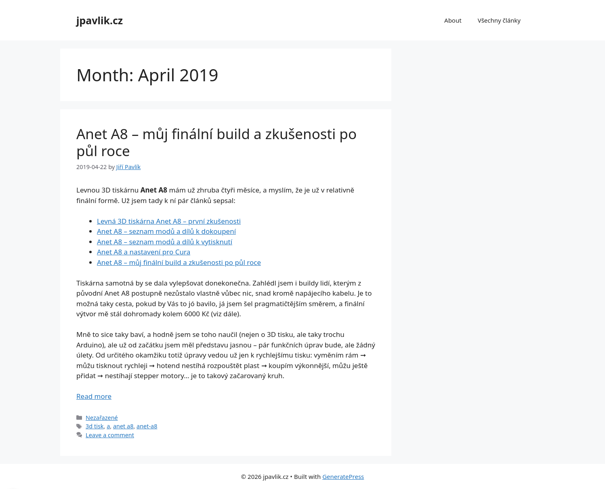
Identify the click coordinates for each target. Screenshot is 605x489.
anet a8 (123, 426)
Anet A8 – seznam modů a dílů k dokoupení (166, 231)
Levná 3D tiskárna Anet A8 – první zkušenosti (169, 221)
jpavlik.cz (99, 20)
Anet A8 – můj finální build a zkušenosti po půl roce (216, 142)
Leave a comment (110, 435)
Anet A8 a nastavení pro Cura (143, 251)
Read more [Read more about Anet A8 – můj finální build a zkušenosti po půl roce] (93, 396)
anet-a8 (147, 426)
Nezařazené (102, 417)
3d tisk (94, 426)
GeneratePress (343, 476)
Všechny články (499, 20)
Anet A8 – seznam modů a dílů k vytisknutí (164, 241)
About (453, 20)
